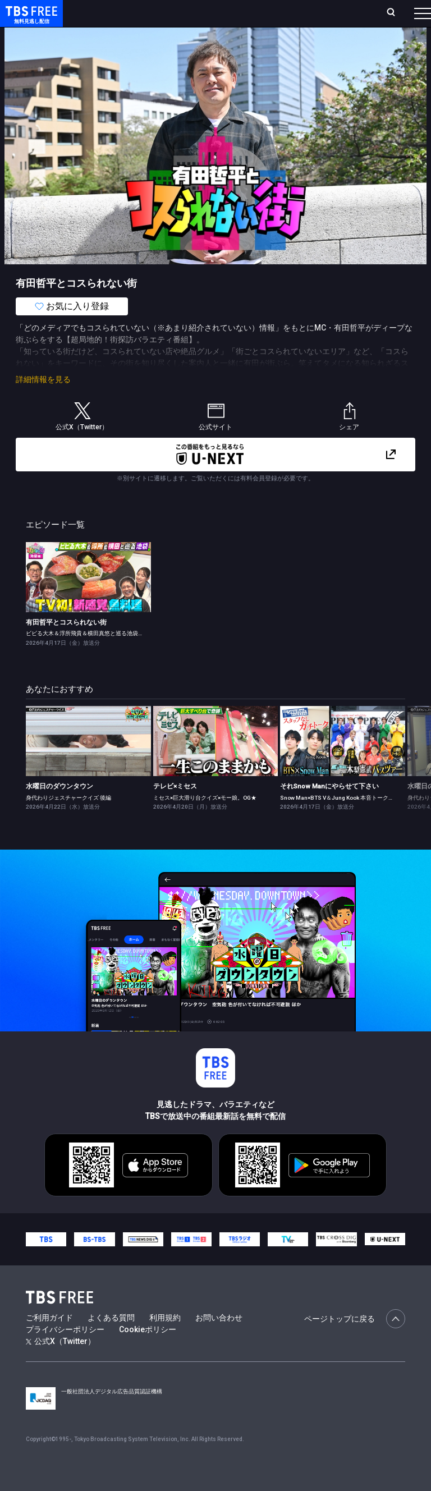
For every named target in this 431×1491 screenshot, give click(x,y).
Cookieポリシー (147, 1351)
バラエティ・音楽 (280, 45)
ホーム (125, 17)
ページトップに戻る (354, 1341)
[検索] (332, 18)
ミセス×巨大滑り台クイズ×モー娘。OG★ (204, 820)
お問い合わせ (218, 1340)
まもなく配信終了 (172, 45)
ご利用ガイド (49, 1340)
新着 (122, 45)
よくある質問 (111, 1340)
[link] (88, 600)
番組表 (403, 17)
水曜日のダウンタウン (59, 809)
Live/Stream (222, 11)
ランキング (184, 17)
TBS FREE (30, 20)
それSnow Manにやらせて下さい (329, 809)
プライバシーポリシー (65, 1351)
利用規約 (165, 1340)
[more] (321, 45)
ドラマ (226, 45)
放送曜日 (150, 17)
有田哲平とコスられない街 (66, 645)
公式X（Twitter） (60, 1363)
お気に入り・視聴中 (279, 17)
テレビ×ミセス (175, 809)
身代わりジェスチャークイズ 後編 (68, 820)
